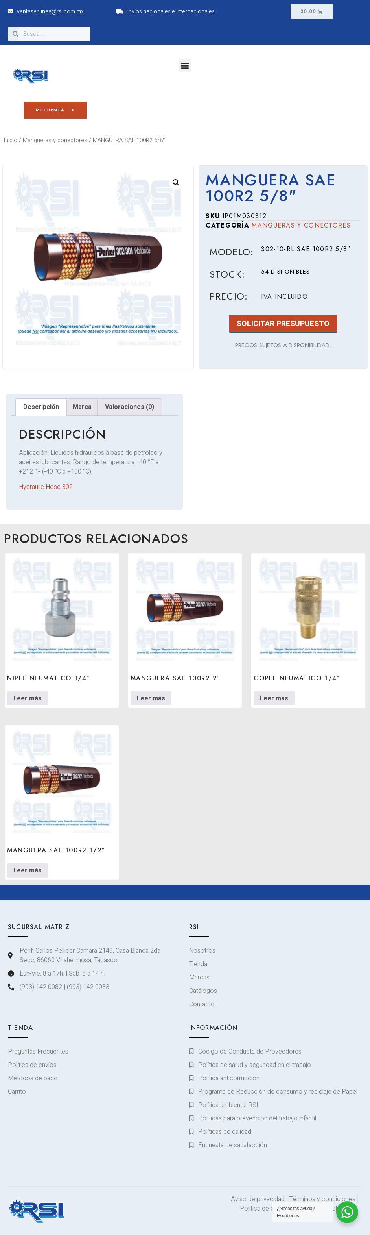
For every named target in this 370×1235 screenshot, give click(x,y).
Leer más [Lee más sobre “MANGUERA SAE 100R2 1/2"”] (27, 870)
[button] (185, 65)
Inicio (10, 140)
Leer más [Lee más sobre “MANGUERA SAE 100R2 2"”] (151, 698)
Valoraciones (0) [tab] (129, 407)
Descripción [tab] (41, 407)
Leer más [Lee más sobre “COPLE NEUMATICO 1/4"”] (274, 698)
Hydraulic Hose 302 (46, 487)
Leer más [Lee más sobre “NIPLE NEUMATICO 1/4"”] (27, 698)
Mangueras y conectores (55, 140)
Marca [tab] (82, 407)
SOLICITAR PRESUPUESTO (283, 323)
